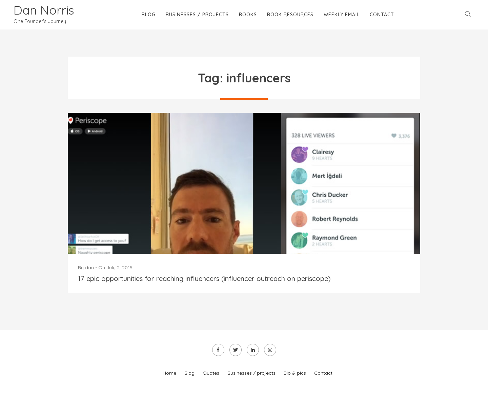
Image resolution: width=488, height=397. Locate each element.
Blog (149, 15)
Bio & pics (295, 373)
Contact (382, 15)
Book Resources (290, 15)
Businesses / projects (197, 15)
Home (169, 373)
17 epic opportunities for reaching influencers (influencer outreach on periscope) (204, 278)
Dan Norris (44, 10)
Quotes (211, 373)
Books (248, 15)
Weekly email (342, 15)
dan (89, 267)
